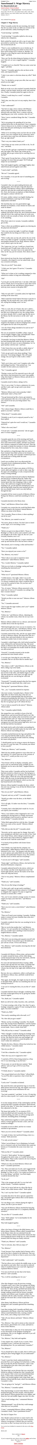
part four (13, 19)
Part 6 (23, 1434)
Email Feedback (5, 8)
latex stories (18, 1443)
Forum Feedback (14, 8)
